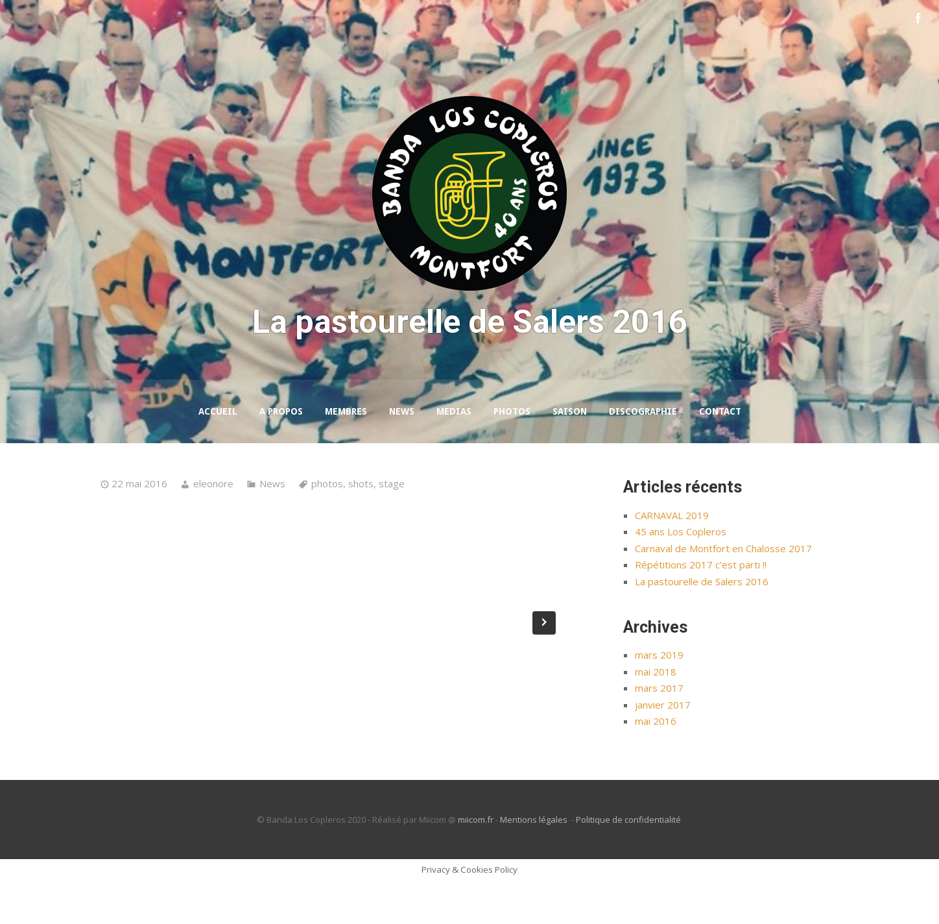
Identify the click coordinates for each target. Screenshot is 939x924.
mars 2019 (659, 698)
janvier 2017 (663, 747)
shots (361, 526)
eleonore (213, 526)
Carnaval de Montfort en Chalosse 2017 (723, 591)
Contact (720, 455)
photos (327, 526)
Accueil (217, 455)
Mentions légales (534, 863)
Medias (453, 455)
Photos (511, 455)
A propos (281, 455)
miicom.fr (475, 863)
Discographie (643, 455)
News (401, 455)
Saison (570, 455)
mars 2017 (659, 731)
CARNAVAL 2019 (672, 558)
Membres (346, 455)
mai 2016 (655, 764)
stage (392, 526)
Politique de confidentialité (629, 863)
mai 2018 (655, 714)
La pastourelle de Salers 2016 (701, 624)
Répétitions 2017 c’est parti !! (701, 608)
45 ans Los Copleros (680, 574)
